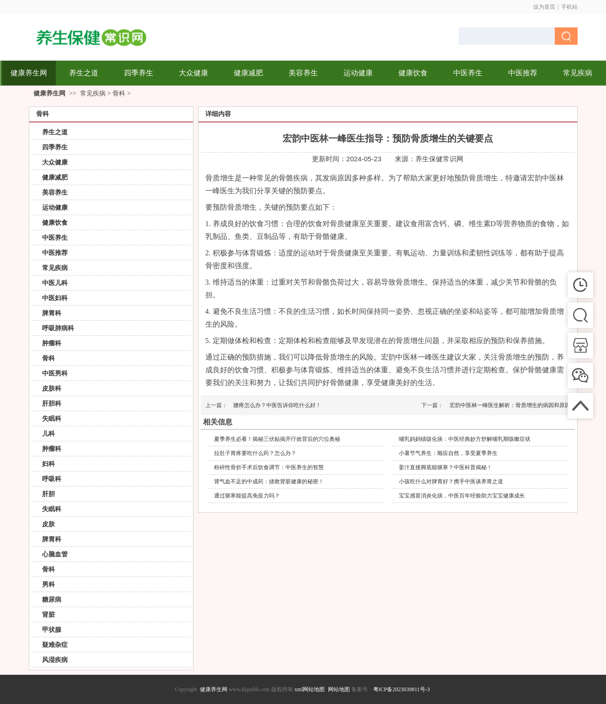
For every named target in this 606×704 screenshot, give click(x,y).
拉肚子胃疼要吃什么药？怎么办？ (255, 453)
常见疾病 (93, 93)
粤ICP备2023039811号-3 (401, 689)
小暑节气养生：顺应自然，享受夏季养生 (448, 453)
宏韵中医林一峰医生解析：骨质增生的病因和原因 (510, 405)
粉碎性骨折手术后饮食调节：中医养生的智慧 (269, 467)
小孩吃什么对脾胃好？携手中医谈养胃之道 (451, 481)
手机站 (569, 7)
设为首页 (544, 7)
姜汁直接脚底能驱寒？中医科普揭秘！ (445, 467)
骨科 (119, 93)
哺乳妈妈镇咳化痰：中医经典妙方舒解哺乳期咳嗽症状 (465, 439)
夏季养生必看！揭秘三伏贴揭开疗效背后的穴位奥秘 (277, 439)
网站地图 (339, 689)
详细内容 (218, 114)
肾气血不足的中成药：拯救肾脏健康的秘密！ (269, 481)
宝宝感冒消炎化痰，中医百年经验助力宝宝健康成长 (462, 495)
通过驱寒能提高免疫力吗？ (247, 495)
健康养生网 (49, 93)
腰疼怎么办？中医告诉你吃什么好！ (277, 405)
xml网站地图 (310, 689)
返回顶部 (590, 688)
